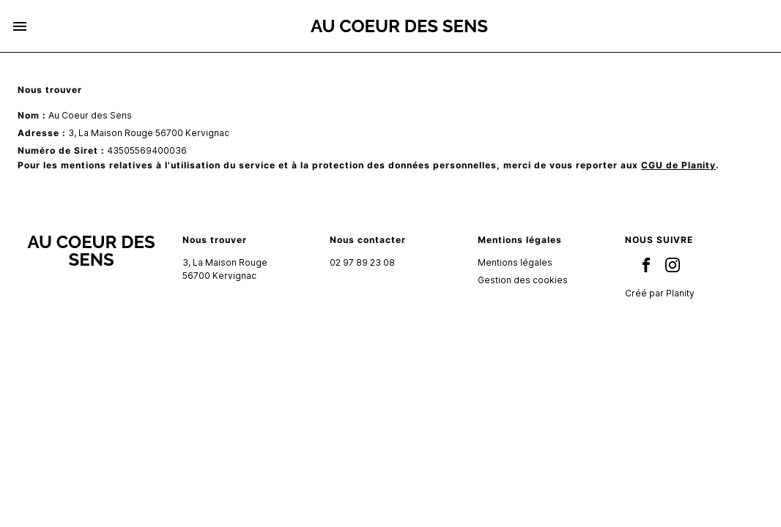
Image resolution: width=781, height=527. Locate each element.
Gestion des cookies (523, 279)
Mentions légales (515, 262)
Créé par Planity (660, 293)
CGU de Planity (678, 165)
